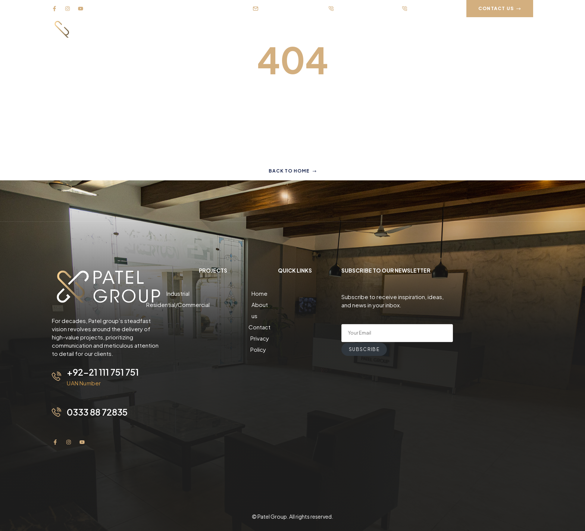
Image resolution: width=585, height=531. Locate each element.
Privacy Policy (295, 326)
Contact (295, 315)
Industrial (213, 293)
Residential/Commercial (213, 304)
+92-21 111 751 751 (103, 372)
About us (295, 304)
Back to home (293, 171)
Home (295, 293)
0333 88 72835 (98, 411)
